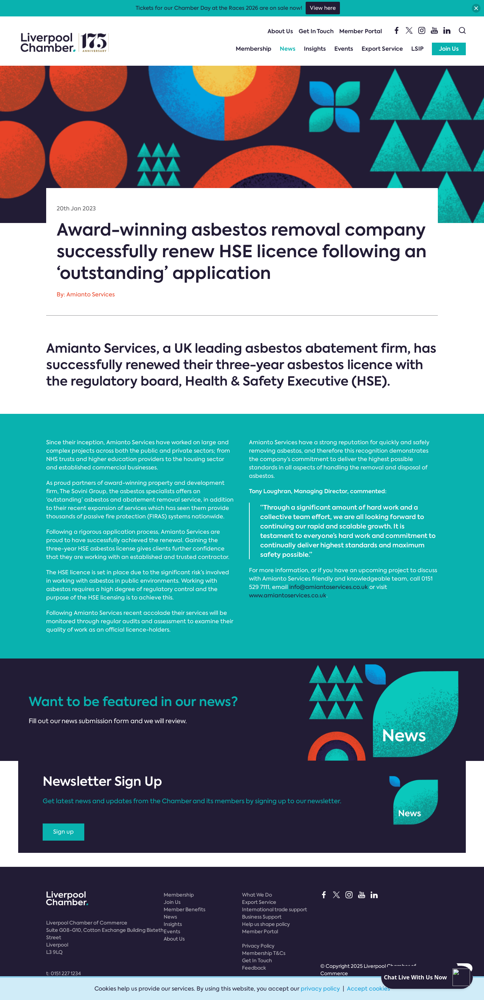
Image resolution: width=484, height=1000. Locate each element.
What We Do (257, 895)
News (288, 49)
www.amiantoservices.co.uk (287, 595)
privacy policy (320, 988)
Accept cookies (368, 988)
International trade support (274, 909)
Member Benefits (184, 909)
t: (63, 973)
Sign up (63, 831)
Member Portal (360, 31)
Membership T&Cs (263, 953)
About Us (280, 31)
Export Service (382, 49)
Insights (315, 49)
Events (343, 49)
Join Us (449, 49)
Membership (253, 49)
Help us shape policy (266, 924)
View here (323, 8)
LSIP (417, 49)
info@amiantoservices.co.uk (328, 587)
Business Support (262, 917)
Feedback (254, 968)
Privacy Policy (258, 946)
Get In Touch (316, 31)
